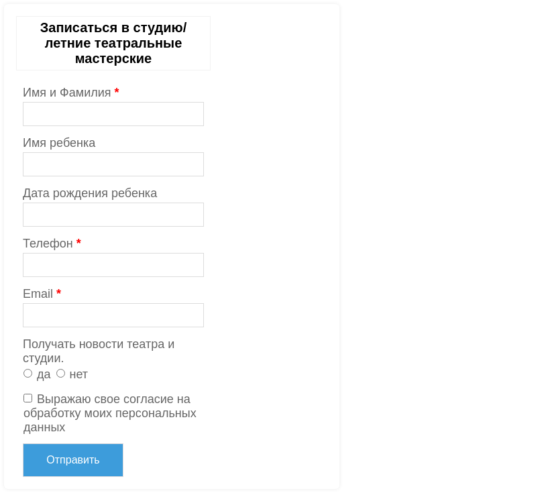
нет (79, 374)
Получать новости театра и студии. (98, 351)
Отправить (72, 459)
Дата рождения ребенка (90, 193)
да (44, 374)
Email (42, 293)
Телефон (52, 243)
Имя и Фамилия (71, 92)
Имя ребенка (59, 143)
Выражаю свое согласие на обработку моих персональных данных (110, 413)
